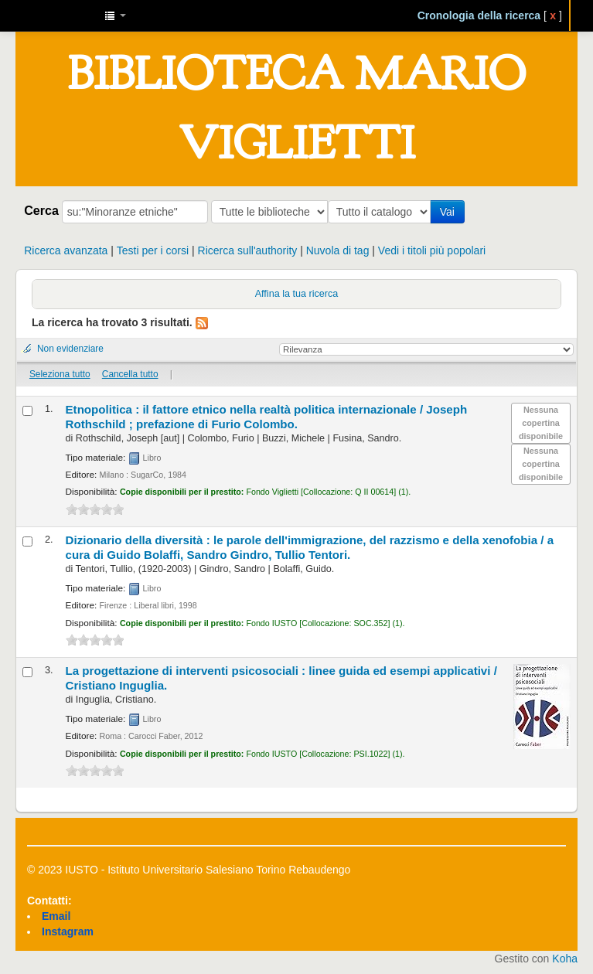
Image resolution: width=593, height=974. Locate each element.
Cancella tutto (130, 374)
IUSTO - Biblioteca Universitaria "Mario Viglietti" (54, 15)
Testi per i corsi (153, 250)
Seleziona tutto (59, 374)
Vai (450, 212)
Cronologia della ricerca (479, 15)
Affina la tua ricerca (297, 293)
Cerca (41, 210)
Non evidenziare (70, 348)
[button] (115, 15)
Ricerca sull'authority (248, 250)
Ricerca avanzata (65, 250)
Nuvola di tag (338, 250)
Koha (565, 958)
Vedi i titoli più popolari (432, 250)
